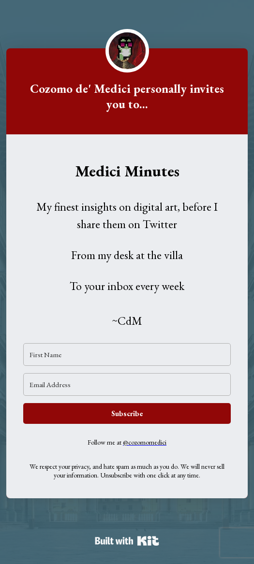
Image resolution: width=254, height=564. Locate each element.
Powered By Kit (127, 541)
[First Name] (127, 354)
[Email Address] (127, 384)
